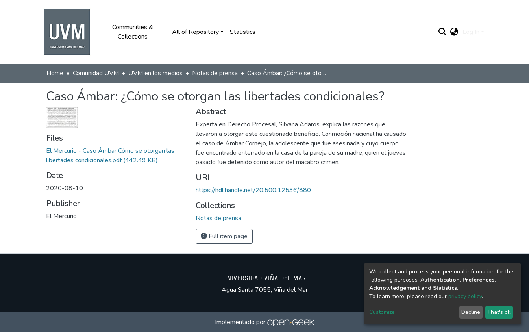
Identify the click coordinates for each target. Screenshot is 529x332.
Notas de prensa (215, 73)
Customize (382, 312)
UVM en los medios (155, 73)
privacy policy (465, 296)
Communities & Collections (132, 32)
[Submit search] (442, 32)
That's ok (499, 312)
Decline (470, 312)
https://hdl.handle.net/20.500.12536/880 (253, 190)
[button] (454, 32)
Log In (470, 32)
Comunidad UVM (96, 73)
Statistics (242, 32)
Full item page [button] (224, 236)
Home (54, 73)
